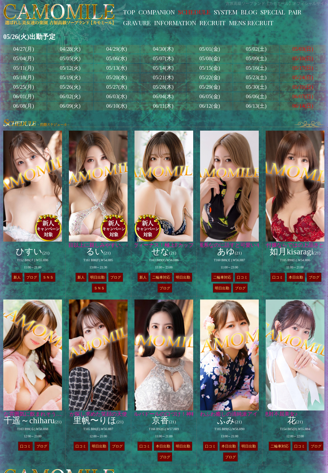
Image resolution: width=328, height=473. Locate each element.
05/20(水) (116, 77)
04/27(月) (23, 49)
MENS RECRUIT (251, 22)
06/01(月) (23, 96)
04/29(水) (116, 49)
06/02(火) (70, 96)
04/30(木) (163, 49)
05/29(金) (209, 87)
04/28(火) (70, 49)
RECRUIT (212, 22)
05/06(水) (116, 58)
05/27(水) (116, 87)
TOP (129, 12)
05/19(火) (70, 77)
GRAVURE (137, 22)
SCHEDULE (194, 12)
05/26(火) (70, 87)
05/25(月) (23, 87)
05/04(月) (23, 58)
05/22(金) (209, 77)
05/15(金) (209, 68)
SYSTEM (225, 12)
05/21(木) (163, 77)
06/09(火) (70, 106)
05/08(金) (209, 58)
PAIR (294, 12)
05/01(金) (209, 49)
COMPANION (156, 12)
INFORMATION (175, 22)
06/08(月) (23, 106)
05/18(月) (23, 77)
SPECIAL (272, 12)
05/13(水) (116, 68)
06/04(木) (163, 96)
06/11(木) (163, 106)
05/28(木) (163, 87)
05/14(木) (163, 68)
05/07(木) (163, 58)
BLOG (249, 12)
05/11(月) (23, 68)
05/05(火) (70, 58)
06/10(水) (116, 106)
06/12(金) (209, 106)
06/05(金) (209, 96)
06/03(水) (116, 96)
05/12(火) (70, 68)
